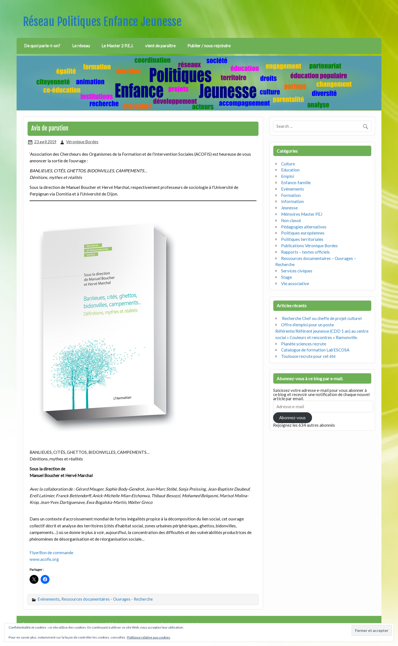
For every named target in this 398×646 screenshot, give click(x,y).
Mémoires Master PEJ (301, 214)
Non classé (291, 220)
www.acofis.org (44, 559)
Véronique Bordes (82, 141)
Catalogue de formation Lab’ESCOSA (315, 349)
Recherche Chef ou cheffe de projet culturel (321, 318)
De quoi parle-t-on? (42, 45)
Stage (286, 277)
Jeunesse (289, 207)
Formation (291, 195)
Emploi (287, 176)
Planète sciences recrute (303, 343)
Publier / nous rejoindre (209, 45)
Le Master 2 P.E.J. (117, 45)
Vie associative (295, 283)
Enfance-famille (296, 182)
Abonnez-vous (292, 417)
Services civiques (296, 270)
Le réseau (81, 45)
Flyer (34, 552)
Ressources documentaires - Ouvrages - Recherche (107, 599)
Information (292, 201)
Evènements (49, 599)
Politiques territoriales (302, 239)
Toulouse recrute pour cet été (308, 356)
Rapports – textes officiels (305, 251)
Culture (288, 163)
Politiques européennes (302, 232)
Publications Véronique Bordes (309, 245)
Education (290, 169)
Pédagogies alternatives (303, 226)
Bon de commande (56, 552)
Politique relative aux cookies (148, 637)
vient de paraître (160, 45)
